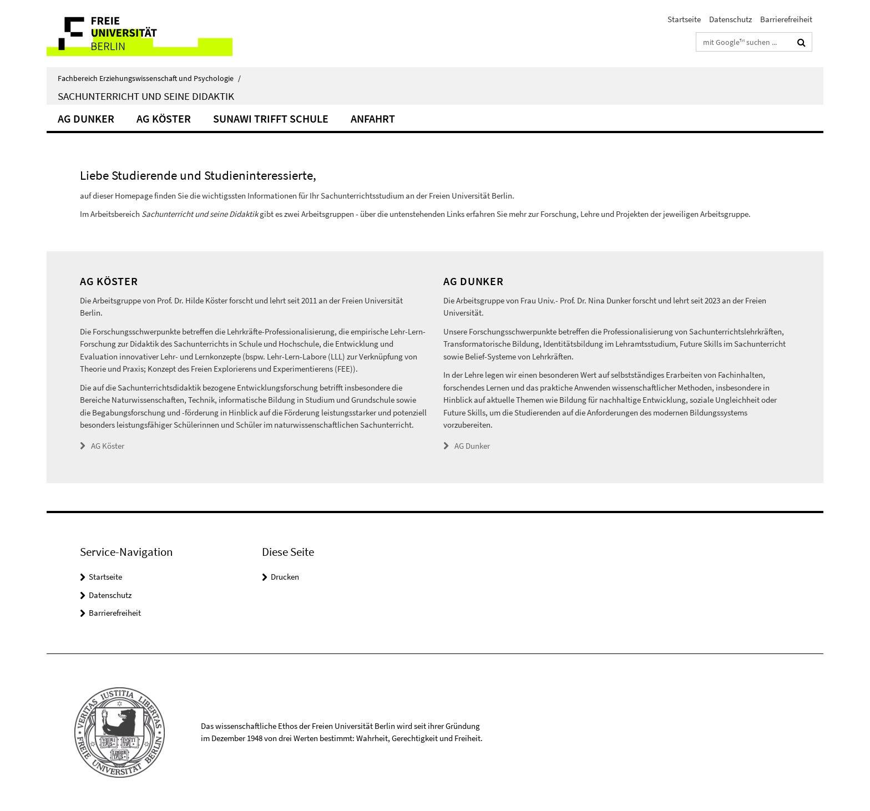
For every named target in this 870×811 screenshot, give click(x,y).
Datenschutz (730, 19)
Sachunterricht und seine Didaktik (146, 96)
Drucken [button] (285, 576)
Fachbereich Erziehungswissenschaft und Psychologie (149, 78)
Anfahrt (373, 118)
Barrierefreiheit (786, 19)
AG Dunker (86, 118)
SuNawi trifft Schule (270, 118)
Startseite (684, 19)
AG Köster (163, 118)
